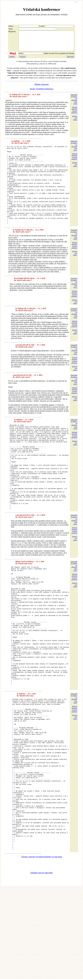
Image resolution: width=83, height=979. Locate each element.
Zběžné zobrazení (41, 88)
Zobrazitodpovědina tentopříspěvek (74, 113)
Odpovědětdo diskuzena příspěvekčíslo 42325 (74, 332)
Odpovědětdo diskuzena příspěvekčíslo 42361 (74, 602)
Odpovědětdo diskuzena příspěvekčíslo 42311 (74, 149)
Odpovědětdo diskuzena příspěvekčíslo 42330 (74, 444)
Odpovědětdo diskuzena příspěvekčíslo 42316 (74, 254)
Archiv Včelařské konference (41, 93)
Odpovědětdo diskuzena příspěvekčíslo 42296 (74, 103)
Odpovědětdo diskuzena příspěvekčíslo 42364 (74, 759)
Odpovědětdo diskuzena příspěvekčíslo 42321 (74, 302)
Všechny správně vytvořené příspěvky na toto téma (41, 948)
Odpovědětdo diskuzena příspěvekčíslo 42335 (74, 556)
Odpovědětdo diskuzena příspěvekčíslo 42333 (74, 369)
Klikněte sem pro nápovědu (41, 964)
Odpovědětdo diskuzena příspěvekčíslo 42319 (74, 399)
